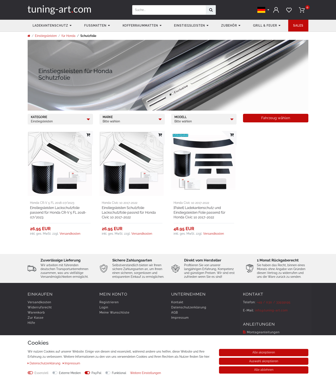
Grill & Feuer (265, 25)
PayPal (96, 373)
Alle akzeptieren (263, 352)
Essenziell (41, 373)
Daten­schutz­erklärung (188, 307)
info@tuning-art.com (271, 310)
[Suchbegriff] (169, 10)
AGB (174, 312)
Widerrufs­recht (40, 307)
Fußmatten (95, 25)
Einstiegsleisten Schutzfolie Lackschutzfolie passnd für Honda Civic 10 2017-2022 (129, 212)
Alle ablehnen (263, 369)
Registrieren (109, 302)
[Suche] (211, 10)
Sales (298, 25)
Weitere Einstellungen (145, 373)
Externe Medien (70, 373)
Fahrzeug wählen (275, 118)
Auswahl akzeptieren (263, 361)
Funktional (119, 373)
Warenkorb (36, 312)
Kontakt (177, 302)
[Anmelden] (276, 10)
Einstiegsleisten (189, 25)
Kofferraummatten (140, 25)
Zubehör (229, 25)
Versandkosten (70, 233)
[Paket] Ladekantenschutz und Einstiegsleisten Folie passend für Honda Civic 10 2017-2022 (199, 212)
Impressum (180, 317)
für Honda (68, 36)
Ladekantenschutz (50, 25)
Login (103, 307)
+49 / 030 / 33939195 (274, 302)
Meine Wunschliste (114, 312)
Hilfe (31, 322)
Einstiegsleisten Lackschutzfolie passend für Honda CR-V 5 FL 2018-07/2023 (58, 212)
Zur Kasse (36, 317)
